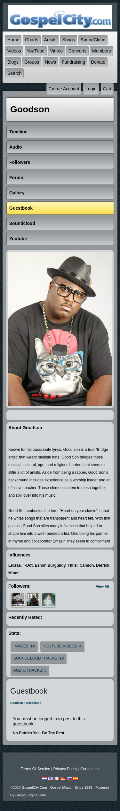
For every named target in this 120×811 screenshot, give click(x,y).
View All (102, 586)
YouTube (35, 50)
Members (101, 50)
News (50, 62)
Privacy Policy (65, 769)
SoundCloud (93, 39)
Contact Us (89, 769)
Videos (14, 50)
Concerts (77, 50)
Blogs (13, 62)
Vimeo (56, 50)
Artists (50, 39)
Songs (68, 39)
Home (13, 39)
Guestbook (33, 702)
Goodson (16, 702)
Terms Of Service (35, 769)
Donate (98, 62)
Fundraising (73, 62)
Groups (31, 62)
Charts (31, 39)
